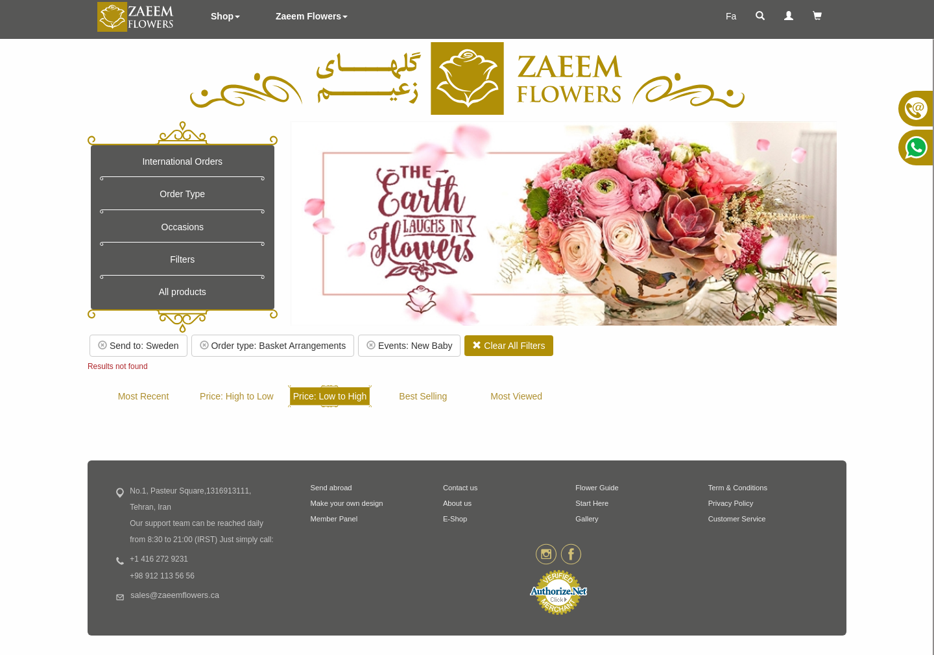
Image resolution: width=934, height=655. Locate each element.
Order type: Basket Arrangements (273, 345)
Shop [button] (225, 16)
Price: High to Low (237, 396)
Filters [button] (182, 259)
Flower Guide (597, 488)
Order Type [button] (182, 194)
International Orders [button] (182, 161)
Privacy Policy (731, 503)
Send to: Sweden (138, 345)
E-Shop (455, 519)
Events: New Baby (409, 345)
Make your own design (347, 503)
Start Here (591, 503)
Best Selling (423, 396)
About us (457, 503)
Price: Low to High (330, 396)
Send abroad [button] (331, 488)
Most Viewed (516, 396)
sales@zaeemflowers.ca (174, 595)
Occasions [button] (183, 227)
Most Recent (143, 396)
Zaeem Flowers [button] (312, 16)
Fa (731, 16)
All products (182, 292)
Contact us (460, 488)
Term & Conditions (737, 488)
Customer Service (737, 519)
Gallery (586, 519)
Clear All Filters (508, 345)
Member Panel (334, 519)
